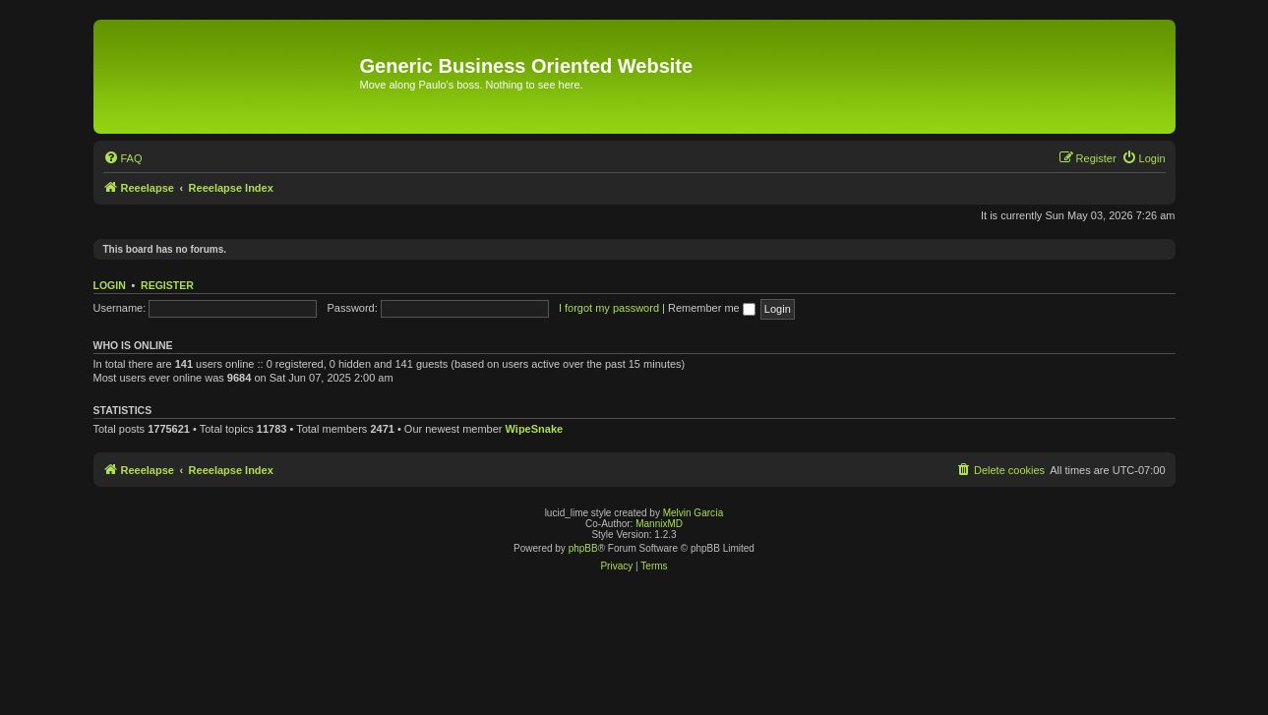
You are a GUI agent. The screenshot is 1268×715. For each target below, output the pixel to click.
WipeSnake (535, 429)
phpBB (583, 548)
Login (109, 285)
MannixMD (659, 523)
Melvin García (693, 512)
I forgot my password (609, 308)
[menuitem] (123, 158)
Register (167, 285)
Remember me (711, 308)
